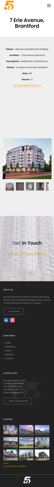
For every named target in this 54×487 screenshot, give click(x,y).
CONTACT (9, 358)
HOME (8, 342)
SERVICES (9, 354)
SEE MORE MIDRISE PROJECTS (27, 85)
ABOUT (8, 350)
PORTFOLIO (10, 346)
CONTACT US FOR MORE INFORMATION (27, 253)
